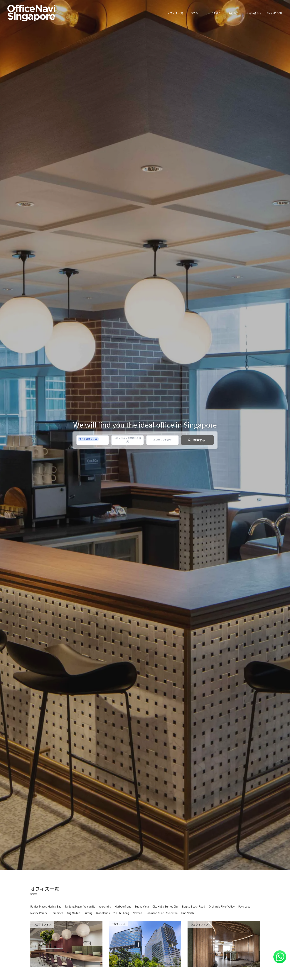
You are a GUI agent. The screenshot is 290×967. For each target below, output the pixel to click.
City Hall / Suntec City (165, 906)
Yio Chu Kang (121, 913)
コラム (194, 13)
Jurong (88, 913)
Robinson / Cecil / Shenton (162, 913)
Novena (137, 913)
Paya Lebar (245, 906)
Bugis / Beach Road (193, 906)
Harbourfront (123, 906)
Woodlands (103, 913)
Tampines (57, 913)
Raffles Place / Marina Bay (45, 906)
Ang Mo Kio (73, 913)
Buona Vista (142, 906)
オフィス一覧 (175, 13)
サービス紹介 (213, 13)
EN (268, 13)
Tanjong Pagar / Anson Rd (80, 906)
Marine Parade (39, 913)
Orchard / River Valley (222, 906)
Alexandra (105, 906)
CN (280, 13)
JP (274, 13)
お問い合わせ (254, 13)
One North (187, 913)
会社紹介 (233, 13)
